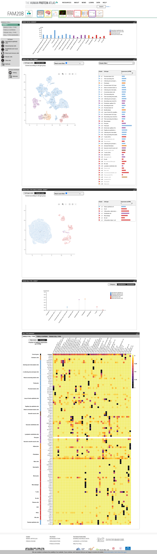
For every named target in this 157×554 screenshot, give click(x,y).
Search (101, 6)
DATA (98, 2)
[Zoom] (63, 74)
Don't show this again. (120, 552)
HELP (105, 2)
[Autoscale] (75, 74)
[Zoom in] (69, 74)
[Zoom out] (72, 74)
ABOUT (76, 2)
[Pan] (66, 74)
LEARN (91, 2)
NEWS (84, 2)
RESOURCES (66, 2)
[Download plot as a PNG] (59, 74)
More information (109, 552)
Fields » (108, 6)
